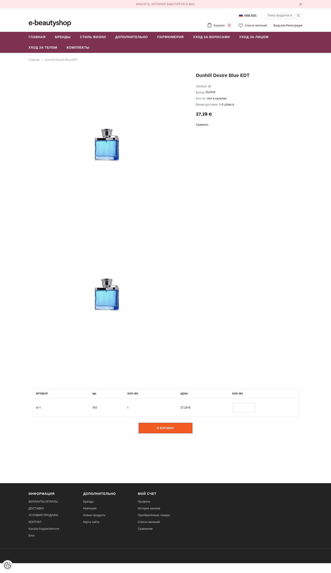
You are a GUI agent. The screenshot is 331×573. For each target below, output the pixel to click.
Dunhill (210, 92)
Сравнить (202, 125)
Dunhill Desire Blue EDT (61, 60)
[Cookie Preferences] (7, 565)
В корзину (165, 428)
